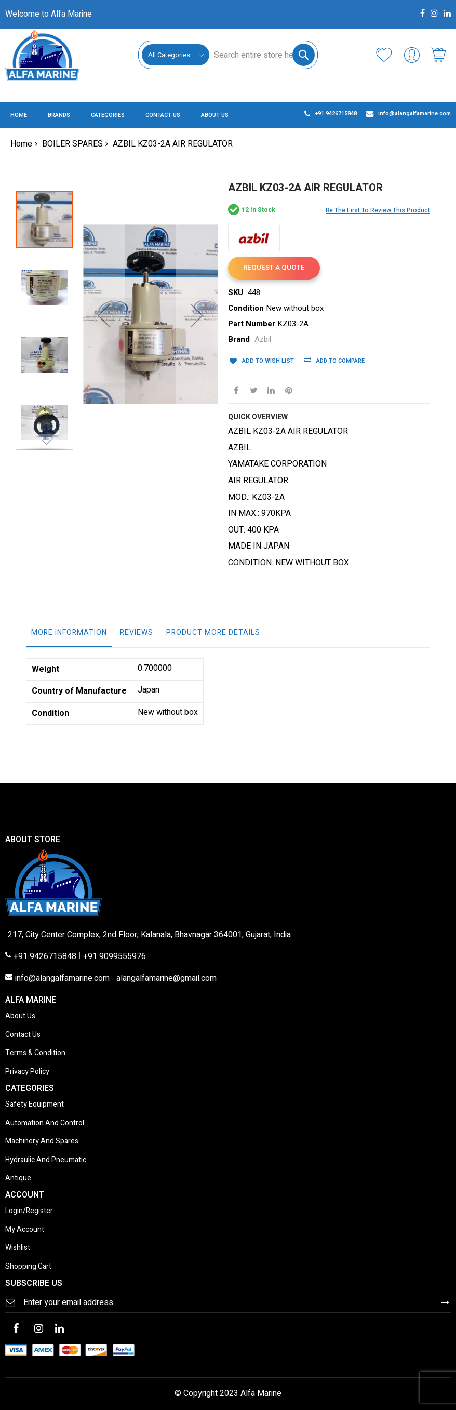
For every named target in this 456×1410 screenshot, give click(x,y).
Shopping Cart (28, 1267)
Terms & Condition (35, 1053)
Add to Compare (337, 361)
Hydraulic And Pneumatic (45, 1160)
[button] (49, 282)
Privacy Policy (27, 1072)
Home (21, 144)
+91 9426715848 (45, 957)
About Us (20, 1016)
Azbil (262, 339)
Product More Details (213, 632)
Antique (18, 1178)
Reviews (136, 632)
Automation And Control (44, 1123)
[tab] (69, 635)
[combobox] (262, 55)
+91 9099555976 (114, 957)
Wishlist (17, 1248)
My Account (24, 1230)
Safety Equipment (34, 1105)
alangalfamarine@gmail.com (166, 979)
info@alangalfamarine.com (62, 979)
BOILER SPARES (72, 144)
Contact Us (23, 1035)
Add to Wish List (265, 360)
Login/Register (29, 1211)
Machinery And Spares (41, 1142)
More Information (69, 632)
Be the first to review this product (378, 210)
